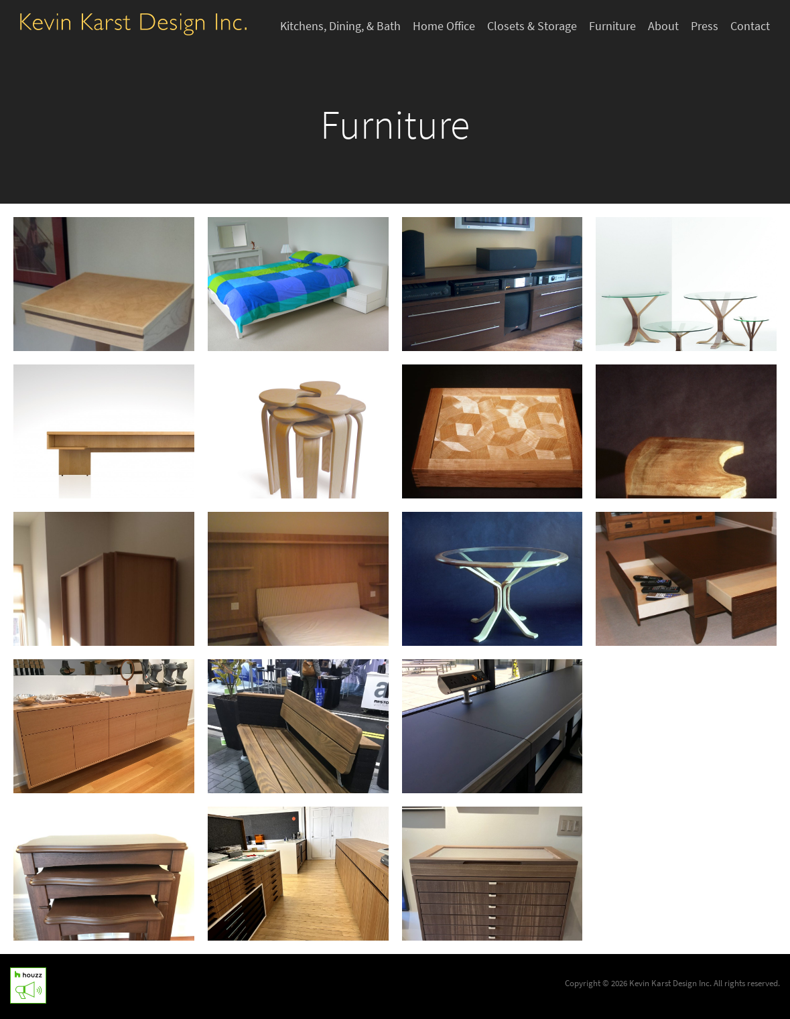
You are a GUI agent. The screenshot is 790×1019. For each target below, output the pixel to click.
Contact (750, 26)
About (663, 26)
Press (704, 26)
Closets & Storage (532, 26)
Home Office (444, 26)
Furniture (612, 26)
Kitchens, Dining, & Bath (340, 26)
